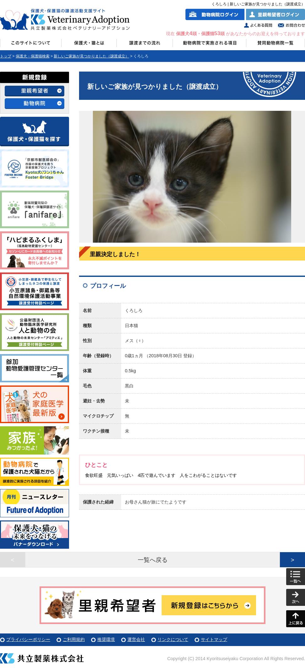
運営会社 (136, 639)
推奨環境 (106, 639)
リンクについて (173, 639)
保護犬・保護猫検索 (33, 56)
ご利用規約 (74, 639)
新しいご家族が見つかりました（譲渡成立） (91, 56)
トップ (5, 56)
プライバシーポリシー (28, 639)
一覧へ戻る (153, 560)
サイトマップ (214, 639)
